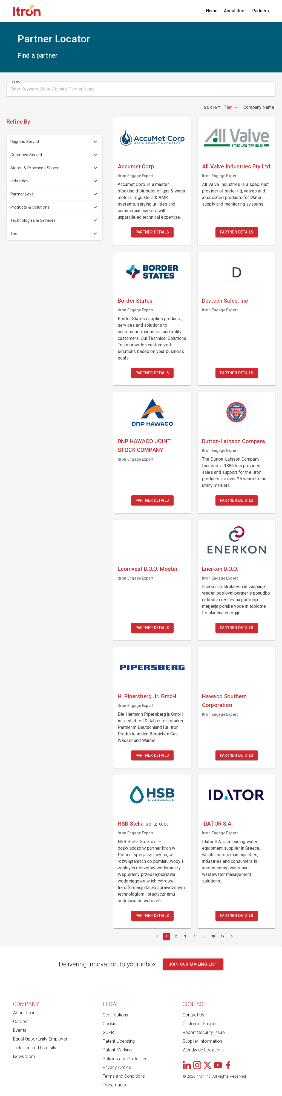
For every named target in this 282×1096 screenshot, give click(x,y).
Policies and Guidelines (125, 1058)
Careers (20, 1021)
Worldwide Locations (203, 1050)
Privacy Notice (117, 1067)
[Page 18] (213, 936)
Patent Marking (117, 1050)
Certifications (115, 1015)
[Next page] (231, 936)
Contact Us (194, 1015)
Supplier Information (202, 1041)
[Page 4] (194, 936)
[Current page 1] (166, 936)
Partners (260, 10)
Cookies (111, 1023)
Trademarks (114, 1085)
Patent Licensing (119, 1041)
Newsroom (24, 1056)
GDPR (108, 1032)
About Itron (235, 10)
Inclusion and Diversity (34, 1047)
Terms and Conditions (124, 1076)
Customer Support (200, 1023)
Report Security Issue (204, 1032)
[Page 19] (222, 936)
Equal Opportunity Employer (40, 1039)
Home (212, 10)
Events (19, 1030)
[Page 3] (185, 936)
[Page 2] (175, 936)
